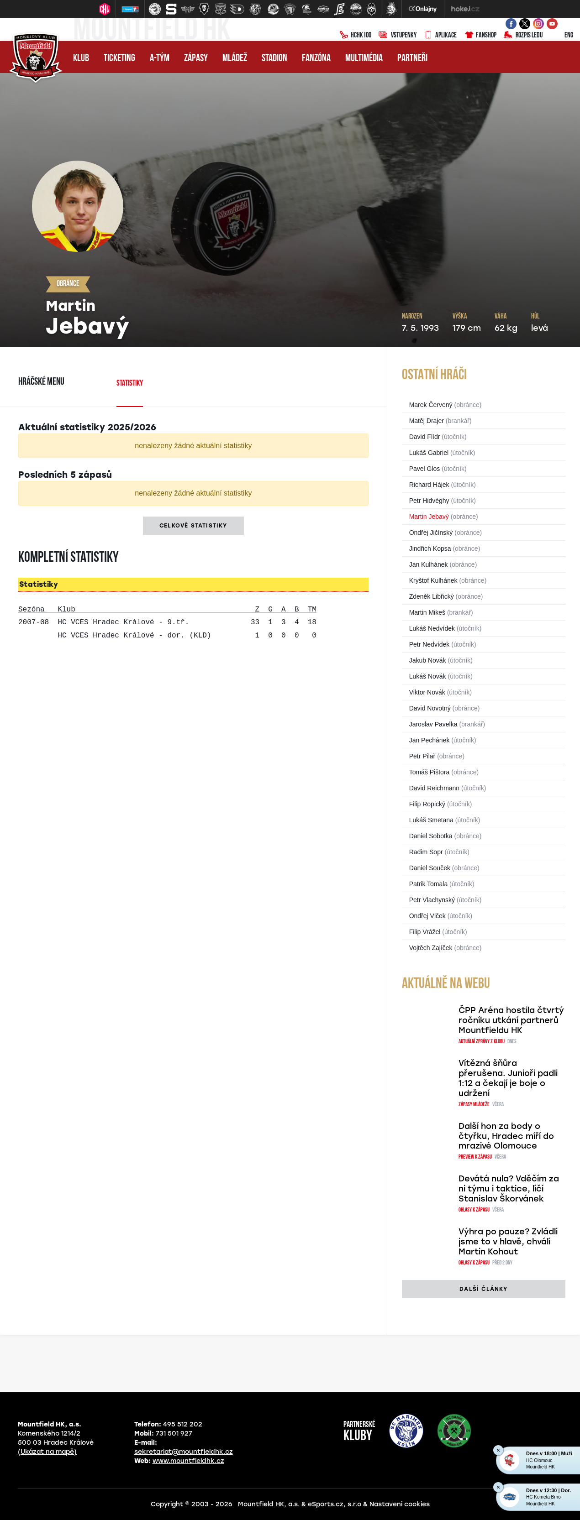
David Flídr (424, 436)
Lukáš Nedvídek (432, 628)
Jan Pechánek (429, 740)
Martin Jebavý (429, 516)
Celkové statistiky (193, 525)
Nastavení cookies (399, 1504)
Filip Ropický (427, 804)
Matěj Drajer (426, 420)
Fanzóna (316, 58)
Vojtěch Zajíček (431, 947)
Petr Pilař (422, 756)
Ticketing (119, 58)
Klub (81, 58)
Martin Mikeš (427, 612)
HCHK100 (355, 35)
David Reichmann (434, 788)
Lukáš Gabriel (428, 452)
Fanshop (480, 35)
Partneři (412, 58)
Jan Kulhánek (428, 564)
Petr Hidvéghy (429, 500)
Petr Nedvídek (429, 644)
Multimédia (364, 58)
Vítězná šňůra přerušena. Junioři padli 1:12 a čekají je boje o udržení (508, 1078)
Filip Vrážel (425, 931)
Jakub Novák (427, 660)
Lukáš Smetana (431, 820)
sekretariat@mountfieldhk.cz (183, 1452)
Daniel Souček (429, 868)
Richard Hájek (429, 484)
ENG (561, 35)
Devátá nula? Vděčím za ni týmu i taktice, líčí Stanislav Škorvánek (509, 1189)
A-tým (159, 58)
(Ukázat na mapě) (47, 1452)
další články (483, 1289)
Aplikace (440, 35)
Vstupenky (398, 35)
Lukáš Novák (427, 676)
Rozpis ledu (523, 35)
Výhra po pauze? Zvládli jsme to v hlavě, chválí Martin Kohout (508, 1242)
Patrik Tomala (428, 884)
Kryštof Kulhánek (433, 580)
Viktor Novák (427, 692)
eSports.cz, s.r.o (334, 1504)
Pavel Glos (424, 468)
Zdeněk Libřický (431, 596)
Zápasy (196, 58)
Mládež (234, 58)
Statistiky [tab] (129, 383)
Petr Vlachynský (432, 900)
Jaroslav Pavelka (433, 724)
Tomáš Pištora (429, 772)
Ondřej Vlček (427, 915)
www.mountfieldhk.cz (188, 1461)
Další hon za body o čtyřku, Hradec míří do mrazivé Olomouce (506, 1136)
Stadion (274, 58)
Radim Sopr (426, 852)
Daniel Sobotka (431, 836)
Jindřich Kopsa (430, 548)
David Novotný (430, 708)
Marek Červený (431, 404)
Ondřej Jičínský (431, 532)
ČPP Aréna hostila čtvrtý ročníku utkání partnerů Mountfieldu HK (511, 1020)
